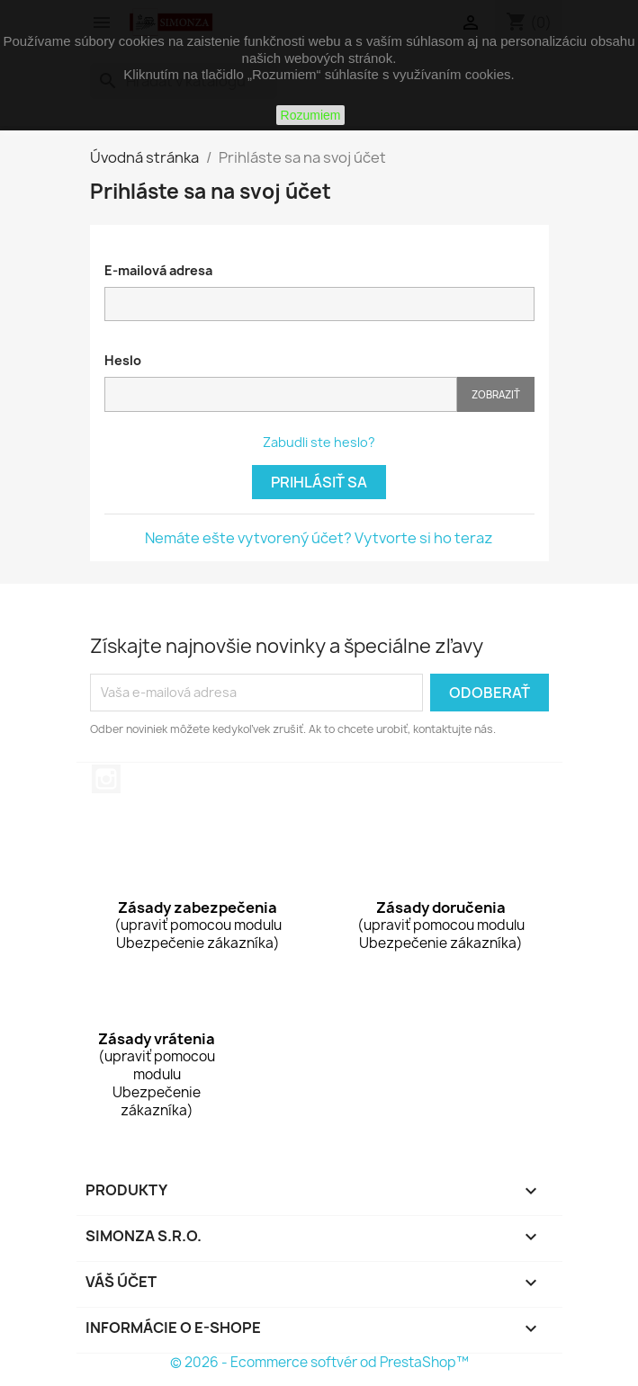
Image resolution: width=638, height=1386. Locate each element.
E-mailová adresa (158, 270)
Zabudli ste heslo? (319, 442)
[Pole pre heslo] (280, 394)
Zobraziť (496, 394)
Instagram (106, 779)
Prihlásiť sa (319, 482)
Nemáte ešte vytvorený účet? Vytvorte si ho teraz (319, 538)
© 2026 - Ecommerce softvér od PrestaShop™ (319, 1362)
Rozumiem (311, 115)
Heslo (122, 360)
